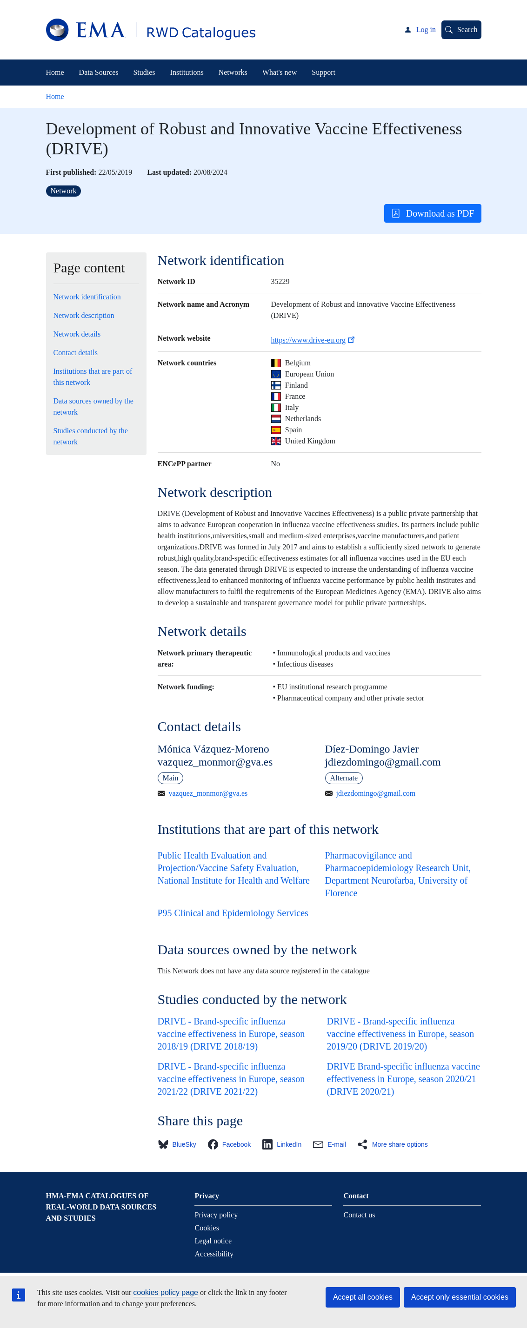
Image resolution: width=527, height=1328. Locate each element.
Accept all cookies (363, 1297)
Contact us (359, 1215)
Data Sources (99, 72)
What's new (279, 72)
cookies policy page (165, 1292)
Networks (233, 72)
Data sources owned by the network (93, 406)
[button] (180, 1144)
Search (467, 29)
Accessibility (213, 1254)
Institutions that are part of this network (93, 376)
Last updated (168, 172)
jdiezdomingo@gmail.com (376, 793)
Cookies (206, 1228)
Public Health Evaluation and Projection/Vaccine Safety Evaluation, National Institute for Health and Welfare (234, 867)
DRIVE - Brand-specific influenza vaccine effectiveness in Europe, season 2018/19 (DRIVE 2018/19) (231, 1033)
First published (70, 172)
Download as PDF (432, 213)
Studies (144, 72)
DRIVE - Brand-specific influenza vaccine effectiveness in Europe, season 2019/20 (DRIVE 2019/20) (400, 1033)
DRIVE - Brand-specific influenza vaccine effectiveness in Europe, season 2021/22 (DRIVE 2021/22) (231, 1079)
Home (55, 72)
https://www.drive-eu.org (314, 340)
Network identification (87, 297)
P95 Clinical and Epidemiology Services (233, 913)
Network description (83, 315)
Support (323, 72)
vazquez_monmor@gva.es (208, 793)
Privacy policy (216, 1215)
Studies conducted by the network (90, 436)
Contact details (75, 353)
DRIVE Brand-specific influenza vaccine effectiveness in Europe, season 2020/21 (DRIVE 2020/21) (403, 1079)
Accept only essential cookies (459, 1297)
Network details (77, 334)
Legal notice (213, 1241)
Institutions (187, 72)
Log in (426, 29)
